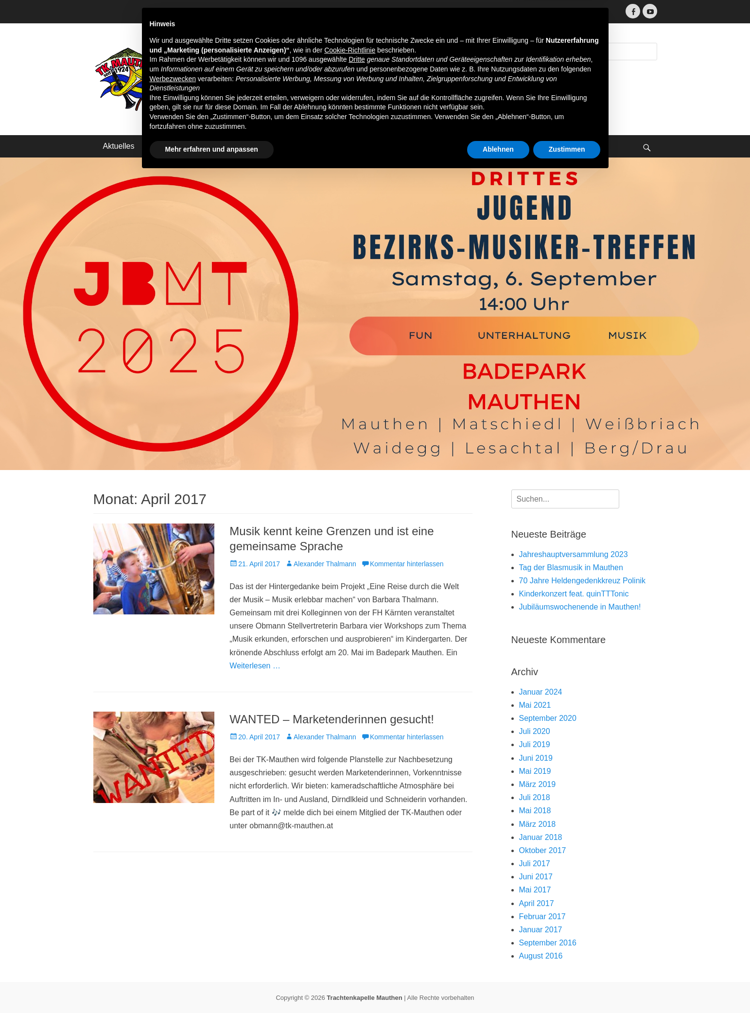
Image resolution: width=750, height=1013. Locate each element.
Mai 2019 (535, 771)
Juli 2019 (534, 744)
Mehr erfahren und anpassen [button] (211, 986)
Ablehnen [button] (498, 986)
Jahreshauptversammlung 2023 (573, 554)
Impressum (342, 146)
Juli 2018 (534, 797)
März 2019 (537, 784)
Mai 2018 (535, 810)
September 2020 (547, 718)
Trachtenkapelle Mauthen (281, 54)
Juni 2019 (536, 758)
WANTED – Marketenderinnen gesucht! (331, 719)
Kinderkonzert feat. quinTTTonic (574, 594)
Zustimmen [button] (567, 986)
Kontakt (291, 146)
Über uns (169, 146)
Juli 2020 (534, 731)
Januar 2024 (540, 692)
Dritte (357, 897)
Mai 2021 (535, 705)
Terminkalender (231, 146)
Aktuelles (119, 146)
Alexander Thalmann (325, 564)
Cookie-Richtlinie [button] (349, 887)
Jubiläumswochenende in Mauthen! (580, 607)
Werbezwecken (173, 916)
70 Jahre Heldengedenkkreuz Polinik (582, 580)
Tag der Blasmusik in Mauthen (571, 567)
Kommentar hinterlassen (407, 564)
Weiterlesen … (254, 666)
